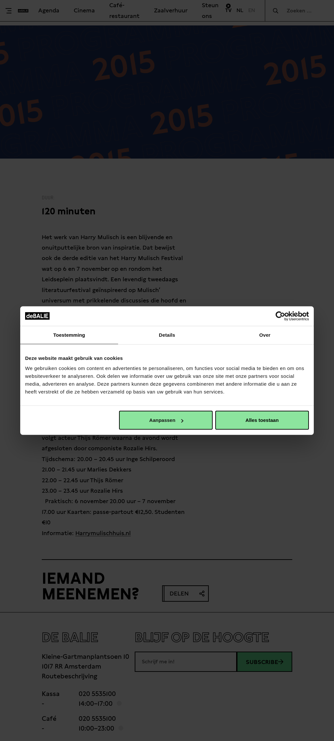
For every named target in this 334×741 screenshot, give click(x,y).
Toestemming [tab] (69, 334)
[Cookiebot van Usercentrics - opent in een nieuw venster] (280, 316)
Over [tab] (265, 334)
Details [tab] (167, 334)
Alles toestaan (262, 420)
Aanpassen (166, 420)
